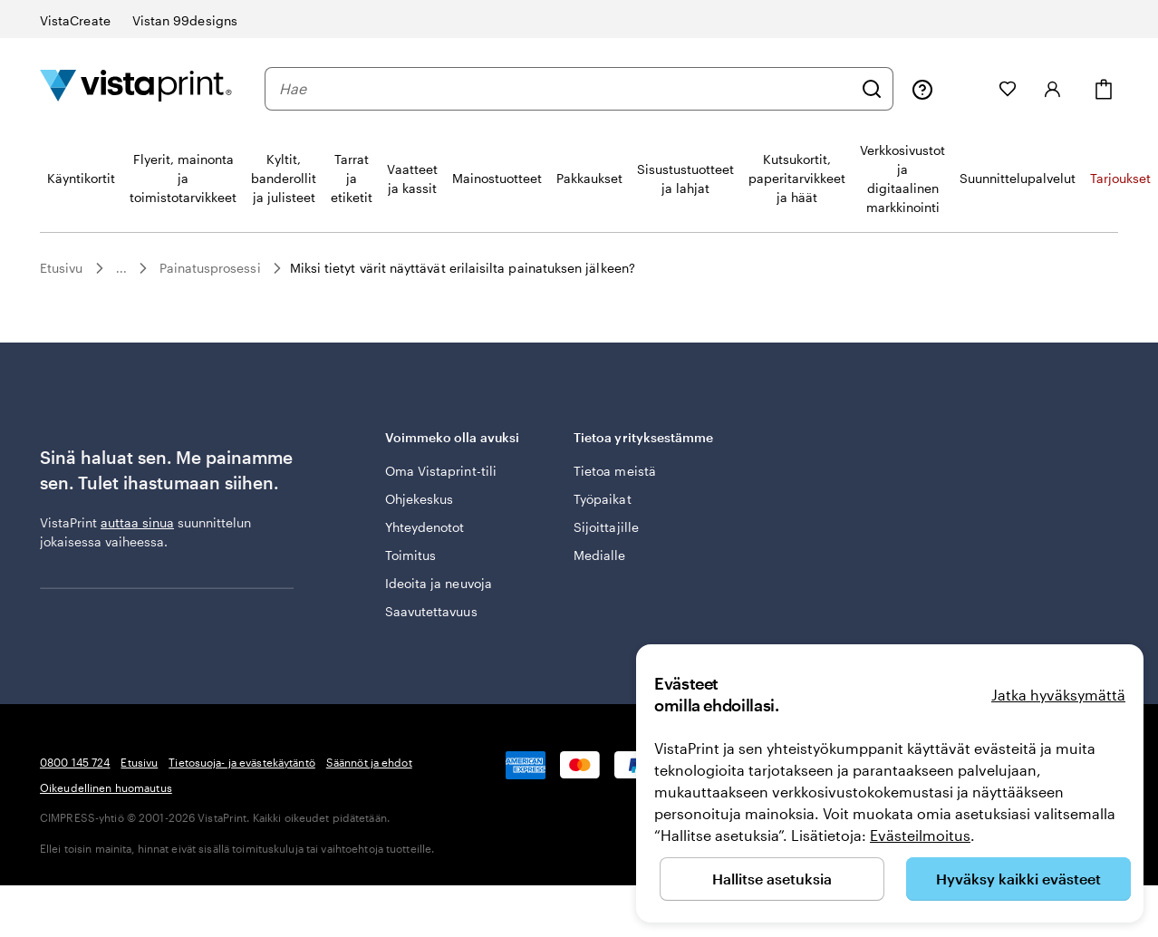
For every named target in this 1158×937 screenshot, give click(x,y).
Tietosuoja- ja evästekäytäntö (241, 762)
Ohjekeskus (419, 499)
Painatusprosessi (210, 267)
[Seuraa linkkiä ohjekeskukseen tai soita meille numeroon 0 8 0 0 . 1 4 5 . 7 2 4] (922, 89)
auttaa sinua (137, 522)
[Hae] (872, 89)
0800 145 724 (75, 762)
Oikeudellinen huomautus (106, 787)
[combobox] (565, 89)
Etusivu (61, 267)
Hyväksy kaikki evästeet (1018, 878)
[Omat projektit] (966, 89)
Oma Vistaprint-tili (441, 470)
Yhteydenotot (425, 527)
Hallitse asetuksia (772, 878)
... (121, 268)
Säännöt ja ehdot (369, 762)
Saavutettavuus (431, 611)
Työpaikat (603, 499)
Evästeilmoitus (920, 835)
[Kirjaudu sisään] (1052, 88)
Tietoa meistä (615, 470)
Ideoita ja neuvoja (438, 583)
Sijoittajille (606, 527)
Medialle (600, 555)
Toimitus (411, 555)
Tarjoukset (1120, 178)
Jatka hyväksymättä (1058, 694)
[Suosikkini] (1008, 89)
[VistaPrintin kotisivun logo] (136, 88)
